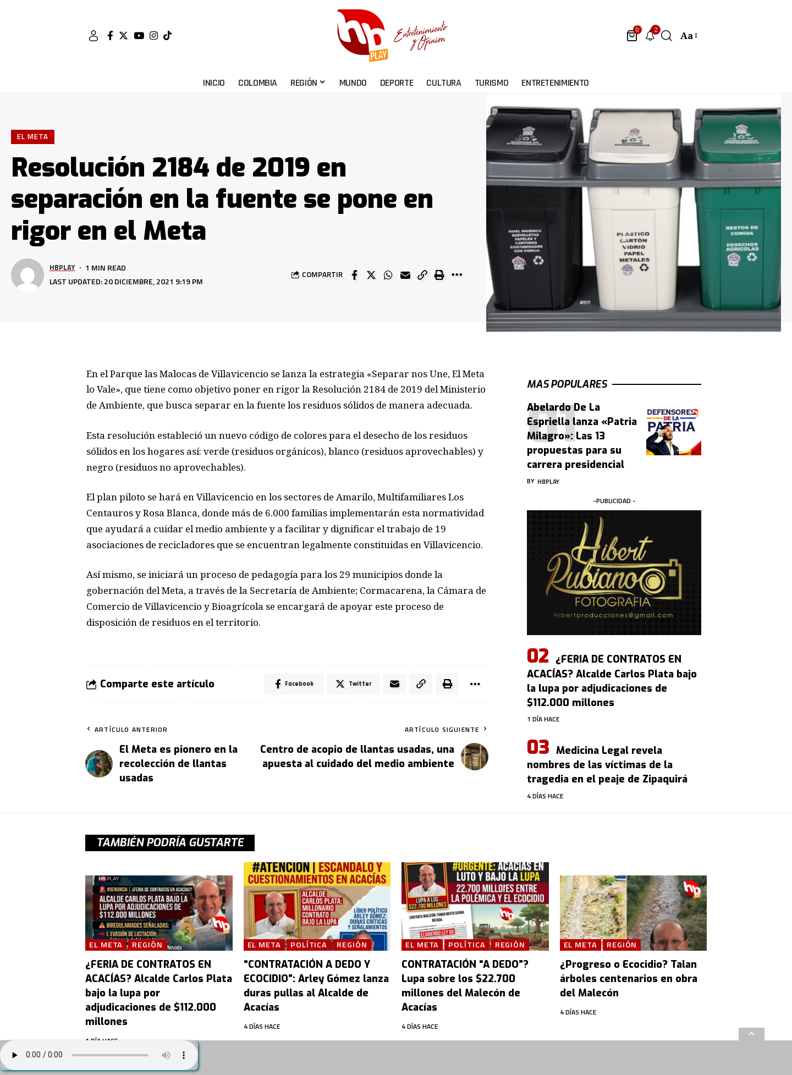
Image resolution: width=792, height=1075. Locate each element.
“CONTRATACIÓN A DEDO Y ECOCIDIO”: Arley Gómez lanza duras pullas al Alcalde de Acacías (316, 986)
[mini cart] (632, 35)
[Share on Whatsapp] (388, 275)
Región (148, 945)
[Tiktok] (167, 35)
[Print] (439, 275)
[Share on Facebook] (354, 275)
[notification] (650, 36)
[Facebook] (110, 35)
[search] (666, 35)
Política (309, 945)
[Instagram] (154, 35)
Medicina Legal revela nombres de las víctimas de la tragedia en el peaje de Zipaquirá (607, 757)
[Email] (405, 275)
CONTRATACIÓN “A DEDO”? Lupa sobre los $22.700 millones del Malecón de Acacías (465, 986)
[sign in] (93, 35)
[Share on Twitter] (371, 275)
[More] (456, 275)
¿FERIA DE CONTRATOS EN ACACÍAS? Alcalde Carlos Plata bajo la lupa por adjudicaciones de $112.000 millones (612, 673)
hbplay (63, 268)
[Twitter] (123, 35)
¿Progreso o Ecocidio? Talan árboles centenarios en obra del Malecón (628, 979)
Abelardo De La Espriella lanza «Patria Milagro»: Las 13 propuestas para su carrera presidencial (582, 428)
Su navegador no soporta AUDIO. (99, 1055)
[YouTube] (139, 35)
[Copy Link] (422, 275)
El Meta (33, 136)
